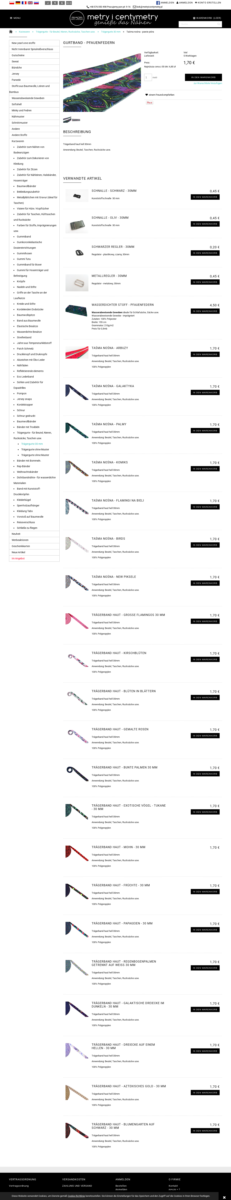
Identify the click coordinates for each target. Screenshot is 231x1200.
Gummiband (24, 236)
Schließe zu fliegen (27, 527)
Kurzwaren (18, 141)
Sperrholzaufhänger (28, 505)
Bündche (17, 67)
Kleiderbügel (24, 499)
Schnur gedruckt (26, 415)
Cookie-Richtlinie (76, 1196)
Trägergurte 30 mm (32, 443)
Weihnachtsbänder (27, 471)
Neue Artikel (18, 552)
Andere (16, 128)
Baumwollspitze (26, 315)
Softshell (16, 104)
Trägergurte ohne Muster (35, 449)
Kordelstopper (25, 404)
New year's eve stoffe (23, 43)
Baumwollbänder (26, 186)
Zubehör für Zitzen (27, 169)
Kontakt (173, 1185)
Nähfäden (22, 365)
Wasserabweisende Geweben (28, 98)
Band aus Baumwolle (29, 320)
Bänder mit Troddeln (28, 427)
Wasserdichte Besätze (29, 331)
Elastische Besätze (27, 326)
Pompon (22, 393)
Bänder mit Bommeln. (29, 460)
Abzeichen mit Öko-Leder (31, 359)
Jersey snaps (24, 399)
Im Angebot (18, 558)
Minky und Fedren (22, 110)
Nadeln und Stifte (26, 287)
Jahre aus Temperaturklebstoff (34, 343)
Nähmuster (18, 116)
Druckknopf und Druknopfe (32, 354)
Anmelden (121, 1189)
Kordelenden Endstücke (30, 309)
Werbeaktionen (20, 540)
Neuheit (16, 533)
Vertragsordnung (19, 1185)
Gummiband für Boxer (29, 264)
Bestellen (121, 1185)
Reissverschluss (26, 522)
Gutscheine (18, 55)
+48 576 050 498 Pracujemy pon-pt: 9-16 (108, 6)
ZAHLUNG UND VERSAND (77, 1185)
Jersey (15, 73)
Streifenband (24, 337)
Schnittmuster (20, 122)
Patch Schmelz (25, 348)
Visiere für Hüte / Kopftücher (33, 208)
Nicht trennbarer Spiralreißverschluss (32, 49)
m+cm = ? (174, 1189)
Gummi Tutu (24, 259)
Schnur (21, 410)
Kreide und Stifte (26, 303)
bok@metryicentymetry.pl (147, 6)
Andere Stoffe (19, 135)
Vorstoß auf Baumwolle (30, 516)
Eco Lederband (25, 376)
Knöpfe (21, 281)
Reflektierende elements (30, 371)
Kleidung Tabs (25, 511)
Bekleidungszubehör (28, 191)
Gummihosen (24, 253)
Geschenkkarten (21, 546)
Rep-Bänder (23, 466)
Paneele (16, 79)
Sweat (15, 61)
